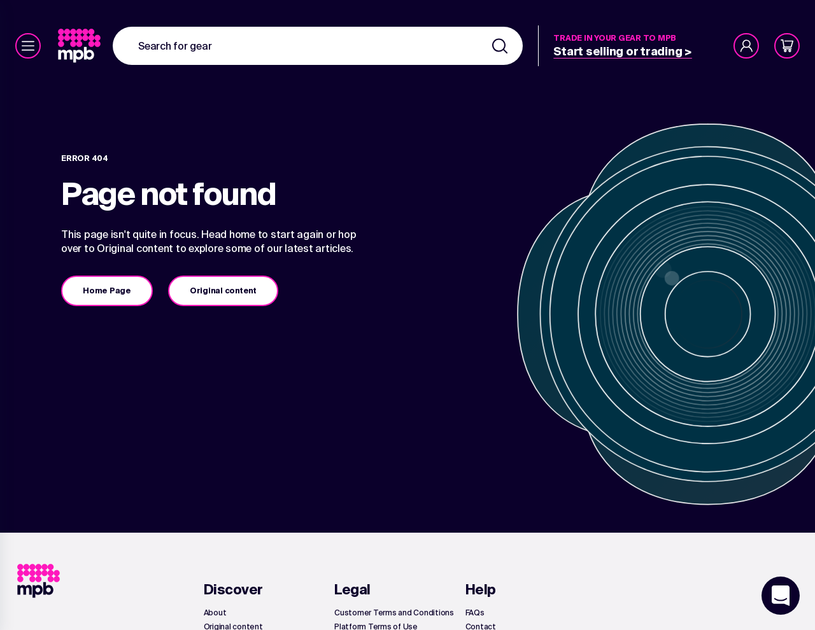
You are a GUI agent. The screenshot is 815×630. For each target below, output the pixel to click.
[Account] (746, 46)
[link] (80, 46)
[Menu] (28, 46)
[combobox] (318, 46)
